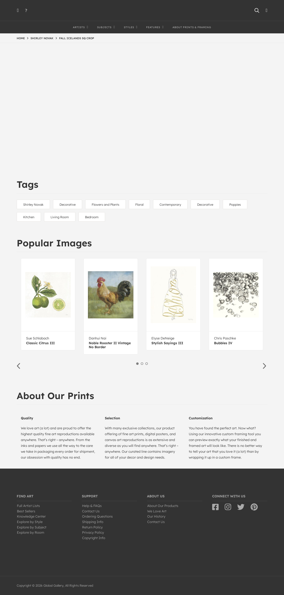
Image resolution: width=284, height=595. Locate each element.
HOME (21, 38)
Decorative (68, 205)
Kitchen (28, 217)
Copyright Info (93, 538)
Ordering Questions (97, 516)
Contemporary (170, 205)
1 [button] (137, 363)
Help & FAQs (92, 506)
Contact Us (91, 511)
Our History (156, 516)
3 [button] (146, 363)
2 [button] (142, 363)
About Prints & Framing (191, 27)
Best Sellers (26, 511)
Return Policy (92, 527)
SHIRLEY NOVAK (41, 38)
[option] (48, 304)
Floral (139, 205)
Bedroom (92, 217)
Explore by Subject (31, 527)
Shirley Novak (33, 205)
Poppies (235, 205)
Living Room (60, 217)
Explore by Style (30, 522)
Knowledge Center (31, 516)
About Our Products (162, 506)
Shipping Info (92, 522)
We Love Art (156, 511)
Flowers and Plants (105, 205)
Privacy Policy (93, 532)
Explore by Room (30, 532)
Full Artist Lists (28, 506)
